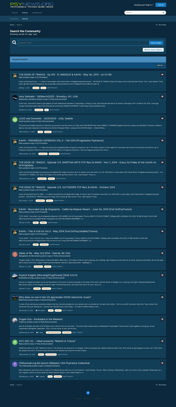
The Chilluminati (25, 366)
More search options (153, 50)
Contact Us (88, 398)
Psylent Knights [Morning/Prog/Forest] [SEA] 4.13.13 (48, 275)
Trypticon (22, 322)
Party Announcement (58, 99)
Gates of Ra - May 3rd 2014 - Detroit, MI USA (44, 253)
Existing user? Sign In (143, 5)
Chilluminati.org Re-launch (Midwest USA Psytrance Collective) (54, 363)
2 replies (40, 376)
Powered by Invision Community (88, 403)
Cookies (98, 398)
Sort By (160, 65)
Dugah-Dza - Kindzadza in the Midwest (41, 319)
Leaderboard (37, 13)
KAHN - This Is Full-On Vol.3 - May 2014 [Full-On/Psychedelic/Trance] (58, 231)
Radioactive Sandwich (27, 99)
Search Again (156, 43)
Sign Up (161, 5)
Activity (25, 14)
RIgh (20, 344)
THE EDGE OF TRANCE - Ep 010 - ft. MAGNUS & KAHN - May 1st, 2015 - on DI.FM (65, 74)
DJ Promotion (42, 77)
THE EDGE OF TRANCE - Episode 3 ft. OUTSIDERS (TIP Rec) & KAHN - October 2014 (67, 187)
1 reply (39, 332)
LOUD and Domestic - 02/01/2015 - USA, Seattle (46, 118)
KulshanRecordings (26, 278)
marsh (21, 121)
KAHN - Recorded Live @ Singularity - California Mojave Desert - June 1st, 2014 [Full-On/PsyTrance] (75, 209)
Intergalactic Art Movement (29, 256)
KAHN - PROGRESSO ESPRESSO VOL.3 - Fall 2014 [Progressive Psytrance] (61, 140)
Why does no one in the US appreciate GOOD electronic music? (55, 297)
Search (25, 19)
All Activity (14, 19)
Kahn (21, 77)
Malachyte (23, 300)
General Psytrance (48, 300)
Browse (15, 13)
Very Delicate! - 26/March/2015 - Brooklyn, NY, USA (48, 96)
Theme (78, 398)
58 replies (40, 310)
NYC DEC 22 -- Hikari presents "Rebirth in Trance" (47, 341)
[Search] (136, 13)
